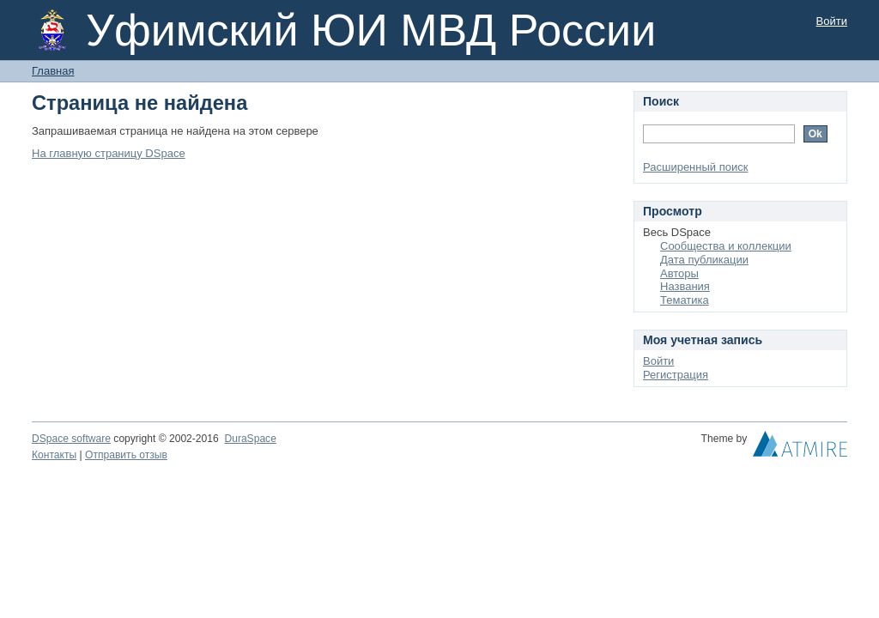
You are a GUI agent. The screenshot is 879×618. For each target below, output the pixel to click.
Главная (53, 70)
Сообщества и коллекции (725, 245)
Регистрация (675, 374)
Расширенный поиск (695, 167)
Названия (685, 286)
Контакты (54, 455)
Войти (831, 21)
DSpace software (71, 439)
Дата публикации (704, 259)
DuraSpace (250, 439)
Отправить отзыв (126, 455)
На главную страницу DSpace (108, 153)
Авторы (679, 273)
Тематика (684, 300)
